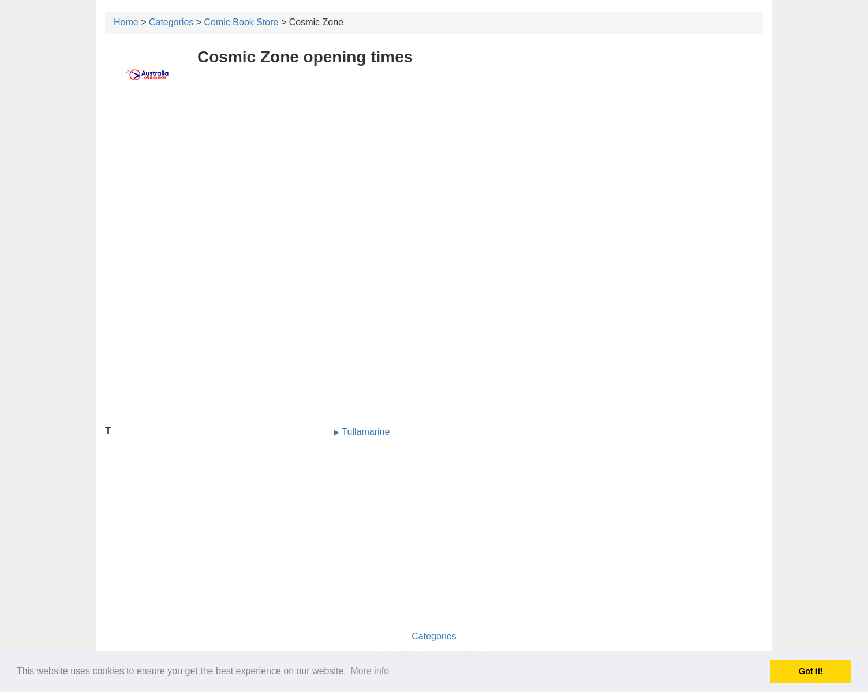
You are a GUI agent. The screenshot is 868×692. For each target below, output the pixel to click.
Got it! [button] (811, 671)
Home (126, 22)
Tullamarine (366, 432)
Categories (171, 22)
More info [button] (369, 671)
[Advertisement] (434, 183)
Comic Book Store (241, 22)
